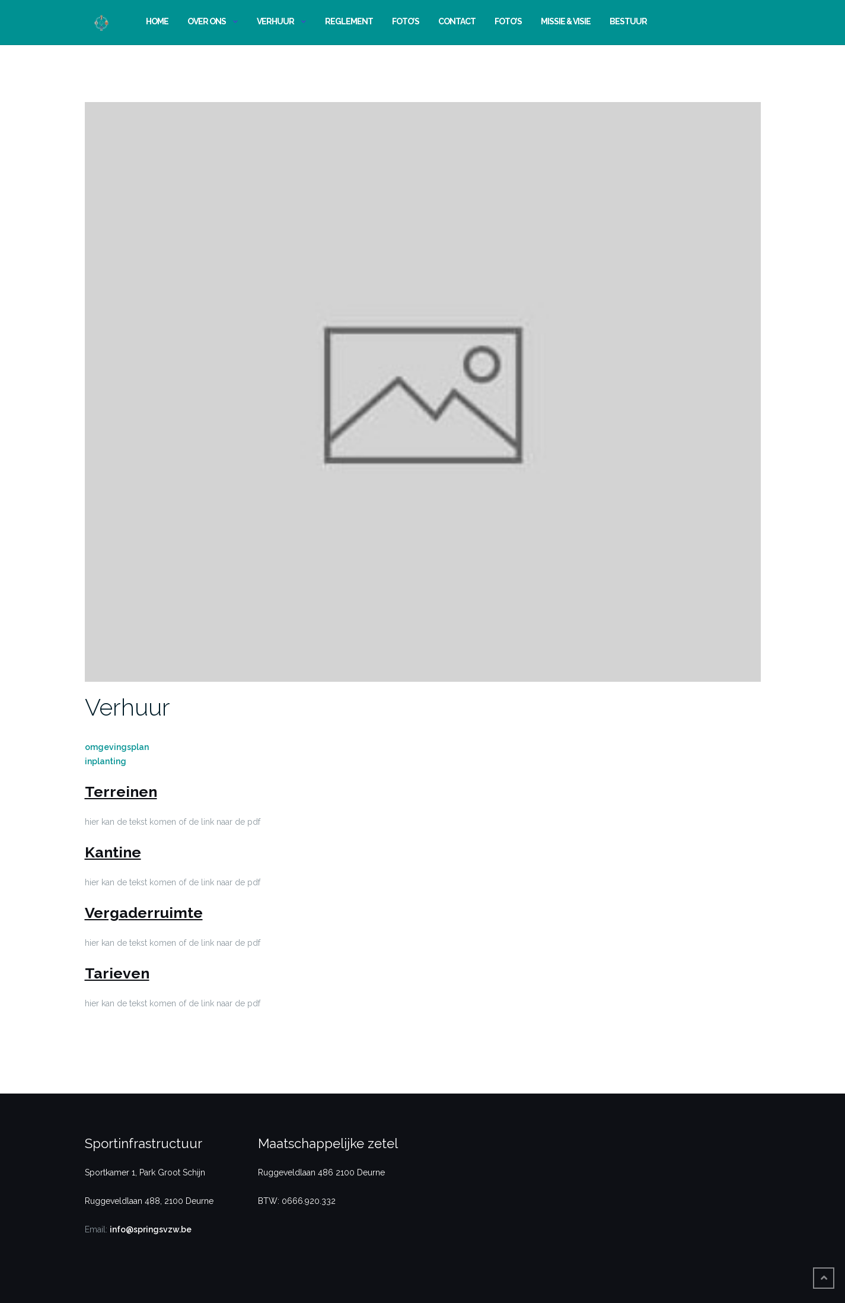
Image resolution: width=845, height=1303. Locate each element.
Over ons (206, 21)
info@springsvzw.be (151, 1229)
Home (157, 21)
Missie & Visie (566, 21)
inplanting (105, 761)
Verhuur (275, 21)
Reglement (349, 21)
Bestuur (628, 21)
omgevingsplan (117, 747)
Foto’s (405, 21)
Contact (457, 21)
